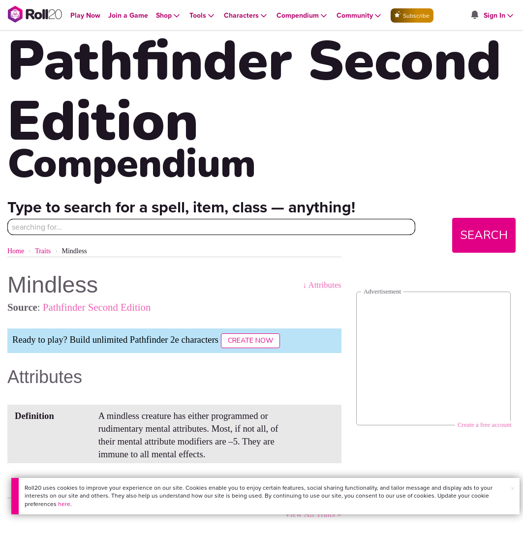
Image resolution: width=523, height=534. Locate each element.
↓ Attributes (322, 285)
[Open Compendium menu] (303, 16)
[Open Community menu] (360, 16)
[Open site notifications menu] (475, 15)
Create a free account (485, 424)
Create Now (250, 340)
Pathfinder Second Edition (97, 307)
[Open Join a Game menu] (128, 15)
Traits (43, 251)
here (64, 504)
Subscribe (412, 15)
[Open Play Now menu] (85, 15)
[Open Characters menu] (246, 16)
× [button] (513, 488)
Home (15, 251)
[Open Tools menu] (202, 16)
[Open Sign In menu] (499, 16)
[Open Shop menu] (169, 16)
